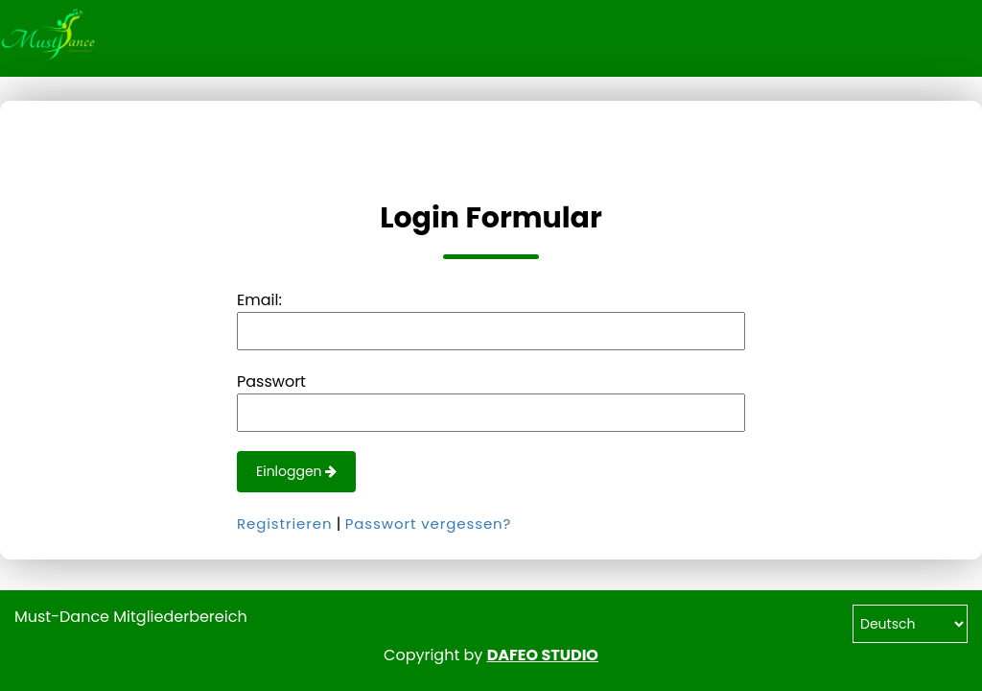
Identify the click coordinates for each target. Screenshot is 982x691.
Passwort (271, 381)
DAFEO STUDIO (542, 655)
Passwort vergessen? (428, 523)
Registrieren (284, 523)
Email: (259, 300)
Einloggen (296, 471)
